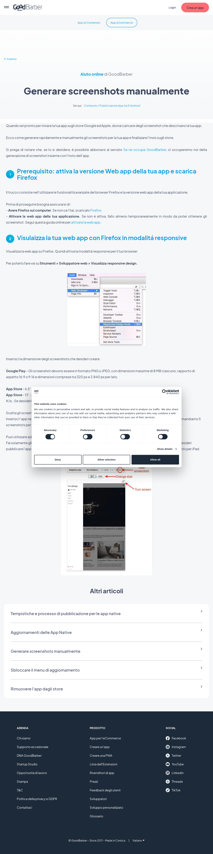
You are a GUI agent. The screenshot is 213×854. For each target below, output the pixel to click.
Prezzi (94, 781)
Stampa (22, 781)
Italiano (138, 840)
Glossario (96, 816)
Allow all (155, 459)
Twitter (173, 756)
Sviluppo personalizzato (106, 807)
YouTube (175, 764)
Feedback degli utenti (105, 790)
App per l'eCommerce (105, 738)
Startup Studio (27, 764)
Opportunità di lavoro (32, 773)
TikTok (173, 790)
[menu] (6, 7)
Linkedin (175, 773)
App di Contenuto (89, 22)
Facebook (176, 738)
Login (172, 7)
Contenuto (90, 105)
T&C (20, 790)
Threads (174, 782)
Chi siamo (23, 738)
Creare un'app (100, 747)
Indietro (10, 59)
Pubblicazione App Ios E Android (120, 105)
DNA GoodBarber (29, 755)
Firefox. (96, 210)
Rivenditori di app (102, 773)
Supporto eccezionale (32, 747)
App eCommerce (122, 22)
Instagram (176, 747)
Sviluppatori (98, 799)
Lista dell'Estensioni (103, 764)
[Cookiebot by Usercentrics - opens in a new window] (164, 391)
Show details (165, 448)
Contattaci (24, 807)
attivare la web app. (86, 222)
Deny (58, 459)
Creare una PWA (101, 755)
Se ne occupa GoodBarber (144, 149)
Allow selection (106, 459)
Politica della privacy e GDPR (37, 799)
